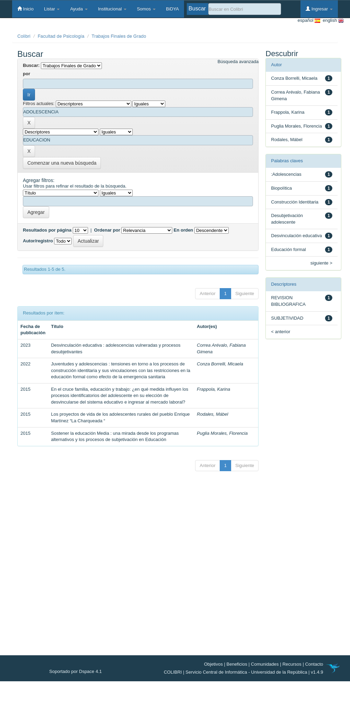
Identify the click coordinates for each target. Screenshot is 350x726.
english (332, 21)
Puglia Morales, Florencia (222, 433)
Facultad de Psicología (61, 36)
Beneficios (237, 664)
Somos (146, 8)
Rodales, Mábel (212, 414)
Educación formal (288, 249)
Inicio (25, 8)
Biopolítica (281, 188)
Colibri (23, 36)
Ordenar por (107, 230)
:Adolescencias (286, 174)
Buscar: (31, 65)
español (309, 21)
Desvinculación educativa (296, 235)
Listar (52, 8)
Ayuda (78, 8)
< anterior (280, 331)
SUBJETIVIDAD (287, 318)
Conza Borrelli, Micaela (220, 363)
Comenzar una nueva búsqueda (61, 163)
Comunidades (265, 664)
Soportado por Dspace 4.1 (75, 671)
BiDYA (172, 8)
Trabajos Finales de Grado (118, 36)
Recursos (291, 664)
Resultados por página (47, 230)
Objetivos (213, 664)
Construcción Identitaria (294, 202)
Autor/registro (38, 240)
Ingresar (319, 8)
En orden (183, 230)
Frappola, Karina (213, 389)
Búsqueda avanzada (238, 61)
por (26, 73)
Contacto (314, 664)
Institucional (112, 8)
